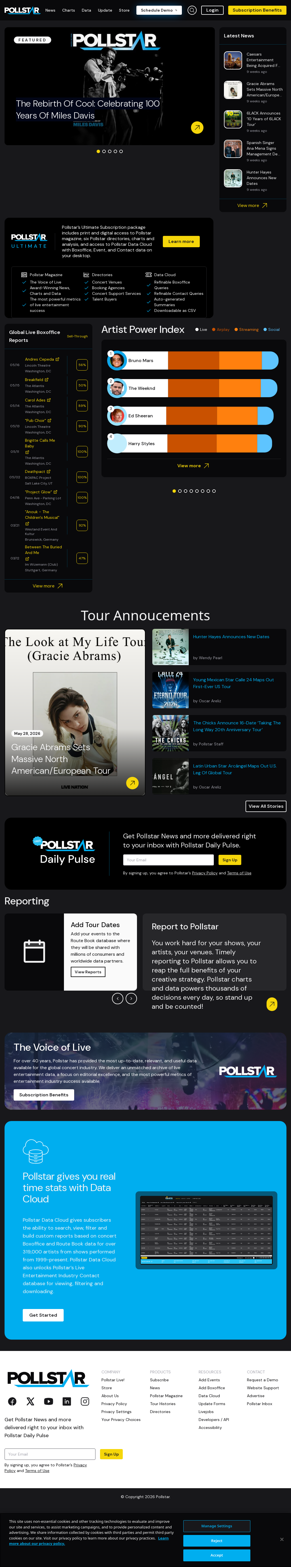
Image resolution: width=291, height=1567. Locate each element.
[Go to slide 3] (109, 195)
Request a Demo (262, 1434)
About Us (110, 1450)
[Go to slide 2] (104, 195)
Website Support (263, 1442)
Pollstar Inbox (259, 1458)
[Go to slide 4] (115, 195)
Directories (160, 1466)
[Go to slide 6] (202, 546)
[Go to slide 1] (98, 195)
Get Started (43, 1370)
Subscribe (159, 1434)
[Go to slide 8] (214, 546)
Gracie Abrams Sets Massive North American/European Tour (61, 814)
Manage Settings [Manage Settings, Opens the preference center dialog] (216, 1525)
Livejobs (206, 1466)
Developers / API (214, 1474)
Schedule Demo (159, 10)
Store (106, 1442)
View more (253, 249)
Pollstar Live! (112, 1434)
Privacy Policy (205, 928)
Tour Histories (163, 1458)
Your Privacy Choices (121, 1474)
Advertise (256, 1450)
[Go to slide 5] (121, 195)
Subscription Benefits (257, 10)
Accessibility (210, 1482)
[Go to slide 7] (208, 546)
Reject (217, 1540)
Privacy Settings (116, 1466)
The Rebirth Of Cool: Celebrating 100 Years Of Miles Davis (88, 153)
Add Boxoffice (212, 1442)
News (155, 1442)
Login (212, 10)
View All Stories (266, 861)
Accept (217, 1555)
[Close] (282, 1539)
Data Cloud (209, 1450)
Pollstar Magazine (166, 1450)
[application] (194, 457)
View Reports (88, 1026)
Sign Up (230, 914)
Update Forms (212, 1458)
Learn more (165, 288)
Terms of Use (239, 928)
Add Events (209, 1434)
